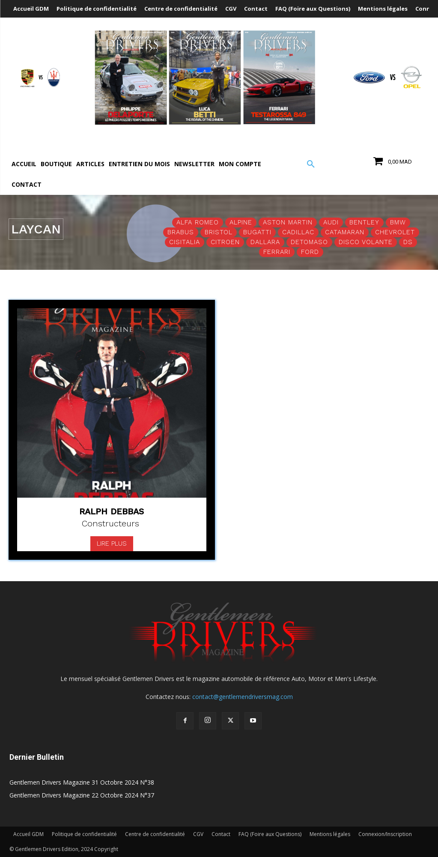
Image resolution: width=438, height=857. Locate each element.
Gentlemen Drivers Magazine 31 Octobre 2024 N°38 (81, 782)
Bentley (364, 222)
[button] (311, 164)
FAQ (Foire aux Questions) (269, 834)
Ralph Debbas (111, 511)
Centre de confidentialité (155, 834)
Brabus (180, 232)
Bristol (218, 232)
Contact (221, 834)
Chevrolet (395, 232)
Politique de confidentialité (84, 834)
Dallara (265, 242)
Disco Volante (365, 242)
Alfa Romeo (197, 222)
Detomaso (309, 242)
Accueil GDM (28, 834)
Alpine (240, 222)
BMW (398, 222)
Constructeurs (110, 523)
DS (408, 242)
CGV (198, 834)
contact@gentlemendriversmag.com (242, 697)
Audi (331, 222)
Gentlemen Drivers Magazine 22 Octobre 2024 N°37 (81, 795)
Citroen (225, 242)
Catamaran (345, 232)
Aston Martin (288, 222)
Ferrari (277, 252)
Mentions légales (330, 834)
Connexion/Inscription (385, 834)
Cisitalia (184, 242)
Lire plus (112, 543)
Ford (310, 252)
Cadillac (298, 232)
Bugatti (257, 232)
